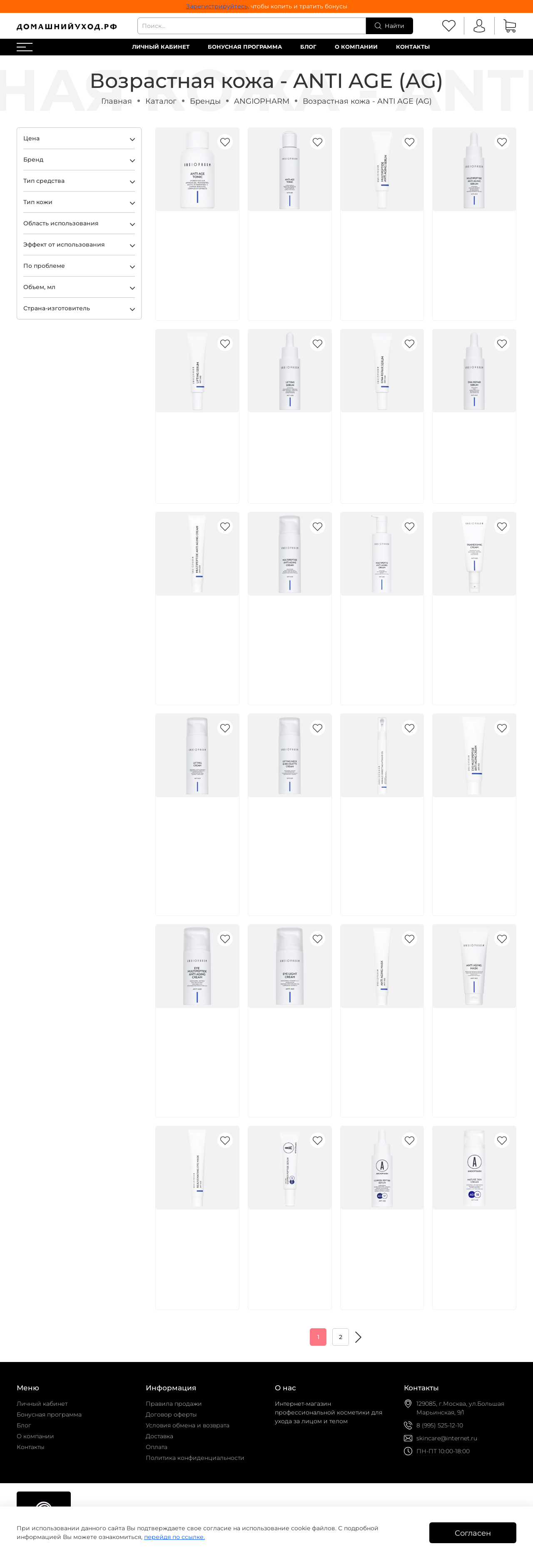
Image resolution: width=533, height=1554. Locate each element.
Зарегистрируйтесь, (217, 6)
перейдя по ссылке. (174, 1537)
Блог (308, 47)
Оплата (156, 1447)
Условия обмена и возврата (187, 1425)
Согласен (473, 1533)
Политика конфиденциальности (195, 1458)
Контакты (413, 47)
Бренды (205, 101)
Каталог (161, 101)
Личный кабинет (160, 47)
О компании (356, 47)
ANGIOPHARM (261, 101)
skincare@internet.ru (446, 1438)
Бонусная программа (245, 47)
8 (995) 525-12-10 (439, 1425)
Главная (116, 101)
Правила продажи (174, 1403)
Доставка (159, 1436)
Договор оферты (171, 1414)
